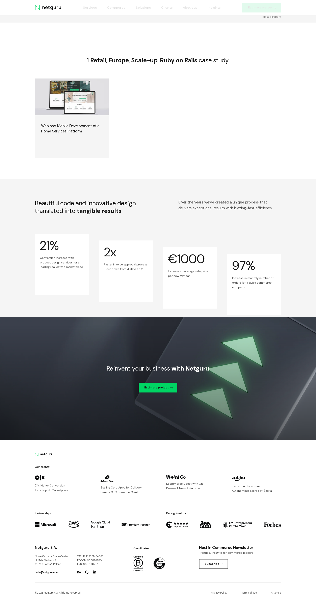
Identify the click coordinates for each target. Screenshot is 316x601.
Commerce (116, 7)
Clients (167, 7)
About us (190, 7)
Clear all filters (271, 32)
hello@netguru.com (46, 572)
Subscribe (214, 564)
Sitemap (276, 592)
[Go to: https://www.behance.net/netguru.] (79, 572)
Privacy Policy (219, 592)
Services (90, 7)
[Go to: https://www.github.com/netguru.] (86, 572)
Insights (214, 7)
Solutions (143, 7)
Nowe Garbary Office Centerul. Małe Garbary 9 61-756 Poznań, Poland (51, 560)
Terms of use (249, 592)
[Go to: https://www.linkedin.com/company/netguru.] (94, 572)
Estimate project (262, 7)
